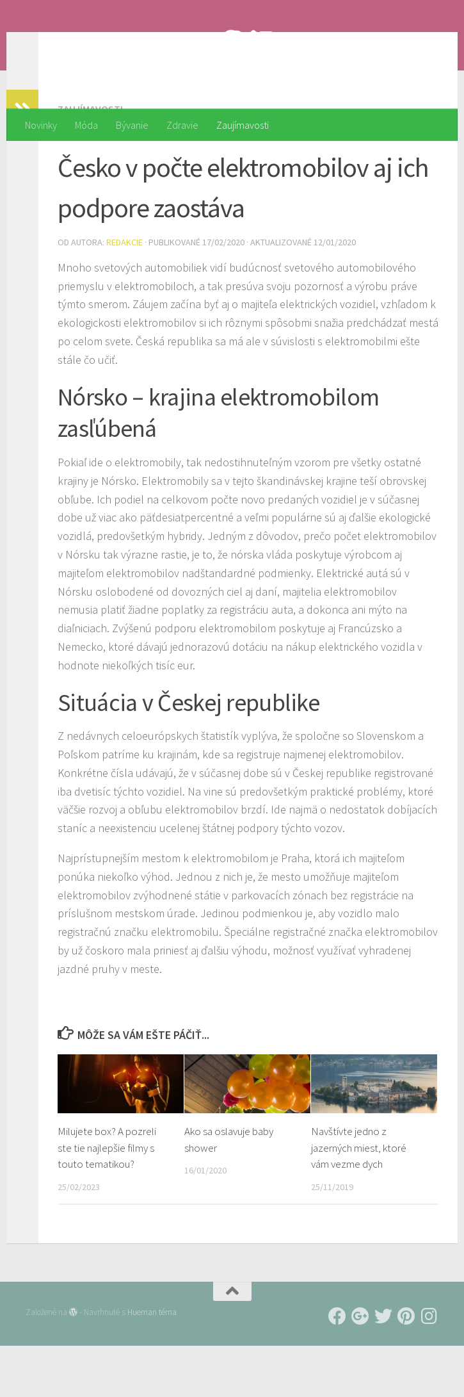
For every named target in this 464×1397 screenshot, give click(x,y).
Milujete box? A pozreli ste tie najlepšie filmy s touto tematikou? (107, 1198)
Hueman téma (152, 1363)
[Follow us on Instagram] (429, 1368)
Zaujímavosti (242, 124)
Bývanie (132, 124)
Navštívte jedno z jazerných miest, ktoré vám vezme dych (358, 1198)
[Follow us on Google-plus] (360, 1368)
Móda (86, 124)
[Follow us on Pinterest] (406, 1368)
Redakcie (124, 293)
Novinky (41, 124)
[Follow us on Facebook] (337, 1368)
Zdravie (182, 124)
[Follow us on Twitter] (383, 1368)
